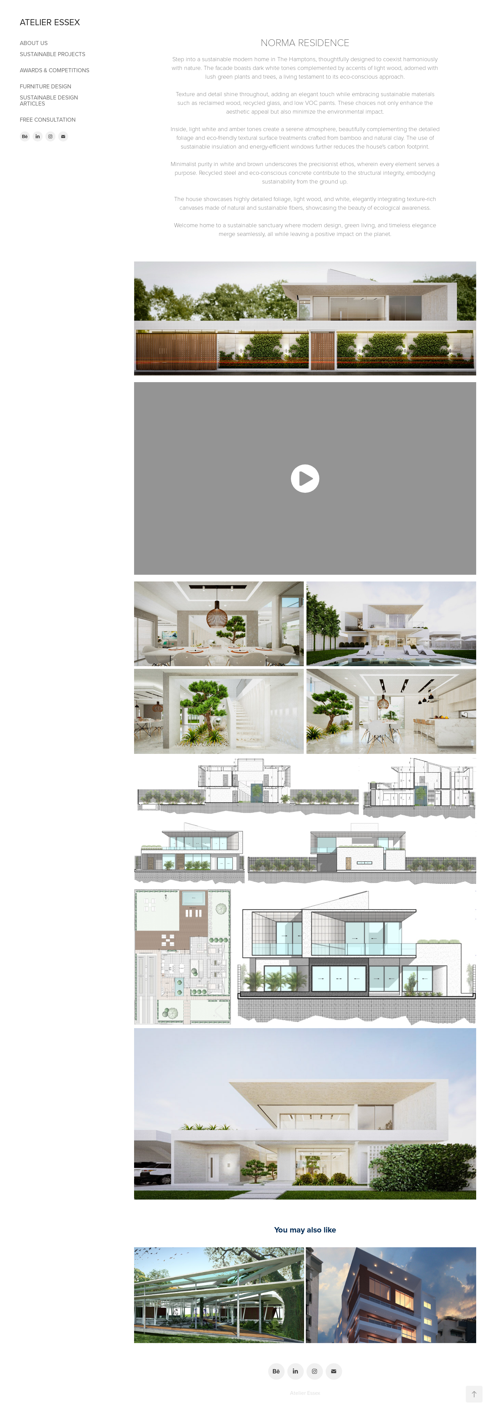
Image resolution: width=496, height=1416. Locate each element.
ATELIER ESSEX (50, 22)
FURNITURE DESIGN (45, 86)
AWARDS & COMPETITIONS (54, 70)
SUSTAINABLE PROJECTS (52, 54)
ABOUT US (34, 43)
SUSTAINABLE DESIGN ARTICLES (49, 100)
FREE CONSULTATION (48, 120)
